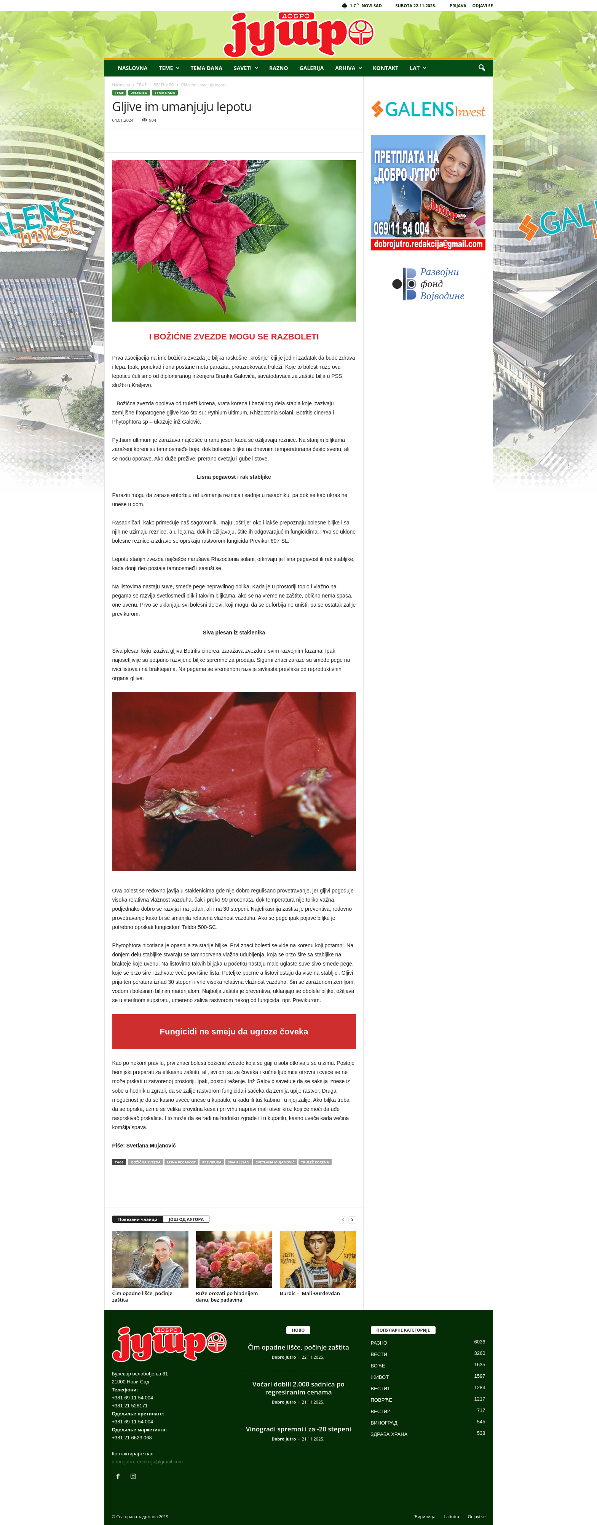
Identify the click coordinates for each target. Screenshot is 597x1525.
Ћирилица (425, 1516)
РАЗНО (379, 1343)
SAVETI (246, 68)
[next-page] (352, 1220)
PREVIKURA (211, 1162)
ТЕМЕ (142, 85)
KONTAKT (385, 68)
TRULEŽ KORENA (315, 1162)
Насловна (121, 85)
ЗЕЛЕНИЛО (164, 85)
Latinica (451, 1516)
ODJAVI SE (482, 5)
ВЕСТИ (379, 1354)
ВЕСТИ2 (380, 1411)
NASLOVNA (133, 68)
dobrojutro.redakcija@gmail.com (147, 1461)
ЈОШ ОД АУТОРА (186, 1219)
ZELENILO (139, 92)
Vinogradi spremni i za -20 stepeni (298, 1429)
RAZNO (278, 68)
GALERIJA (312, 68)
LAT (418, 68)
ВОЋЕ (378, 1366)
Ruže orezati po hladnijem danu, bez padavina (227, 1296)
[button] (481, 68)
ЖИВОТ (380, 1377)
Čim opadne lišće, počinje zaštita (142, 1296)
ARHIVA (348, 68)
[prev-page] (343, 1220)
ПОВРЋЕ (382, 1400)
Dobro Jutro (283, 1357)
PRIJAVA (458, 5)
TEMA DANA (206, 68)
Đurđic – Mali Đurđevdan (310, 1293)
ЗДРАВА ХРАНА (389, 1434)
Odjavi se (477, 1516)
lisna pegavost (181, 1162)
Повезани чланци (138, 1219)
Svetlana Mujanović (275, 1162)
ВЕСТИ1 (380, 1388)
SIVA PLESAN (239, 1162)
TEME (169, 68)
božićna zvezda (145, 1162)
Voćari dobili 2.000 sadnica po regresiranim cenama (298, 1388)
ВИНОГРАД (384, 1423)
